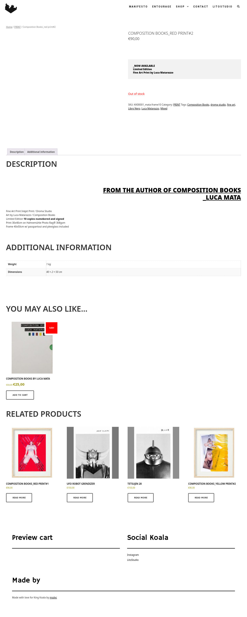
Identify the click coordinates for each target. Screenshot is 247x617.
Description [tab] (17, 152)
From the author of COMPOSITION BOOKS (172, 190)
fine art (231, 104)
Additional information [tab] (41, 152)
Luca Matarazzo (150, 108)
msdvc (53, 597)
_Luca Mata (222, 197)
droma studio (218, 104)
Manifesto (138, 6)
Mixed (163, 108)
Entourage (162, 6)
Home (9, 26)
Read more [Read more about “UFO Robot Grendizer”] (79, 497)
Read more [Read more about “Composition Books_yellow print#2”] (201, 497)
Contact (200, 6)
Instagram (133, 555)
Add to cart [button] (20, 395)
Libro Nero (134, 108)
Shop (183, 6)
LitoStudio (223, 6)
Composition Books (198, 104)
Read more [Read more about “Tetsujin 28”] (140, 497)
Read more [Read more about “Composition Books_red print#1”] (19, 497)
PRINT (17, 26)
